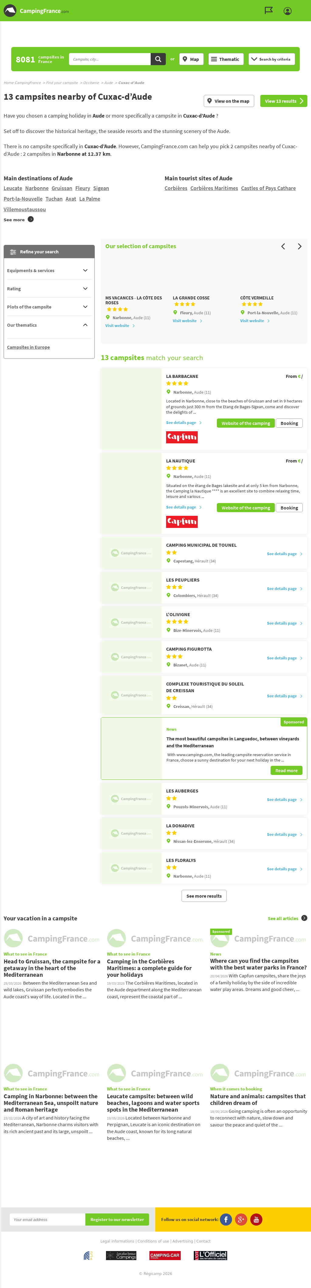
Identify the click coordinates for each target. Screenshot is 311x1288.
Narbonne (37, 188)
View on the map (228, 101)
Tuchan (54, 198)
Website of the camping (246, 430)
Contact (204, 1247)
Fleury (82, 188)
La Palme (89, 198)
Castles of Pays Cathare (268, 188)
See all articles (287, 923)
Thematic (225, 59)
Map (190, 59)
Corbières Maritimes (214, 188)
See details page (184, 430)
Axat (71, 198)
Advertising (183, 1247)
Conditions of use (153, 1247)
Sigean (101, 188)
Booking (289, 430)
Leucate (13, 188)
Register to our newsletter (117, 1225)
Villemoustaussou (25, 209)
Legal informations (118, 1247)
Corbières (176, 188)
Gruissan (62, 188)
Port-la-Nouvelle (23, 198)
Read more (286, 776)
